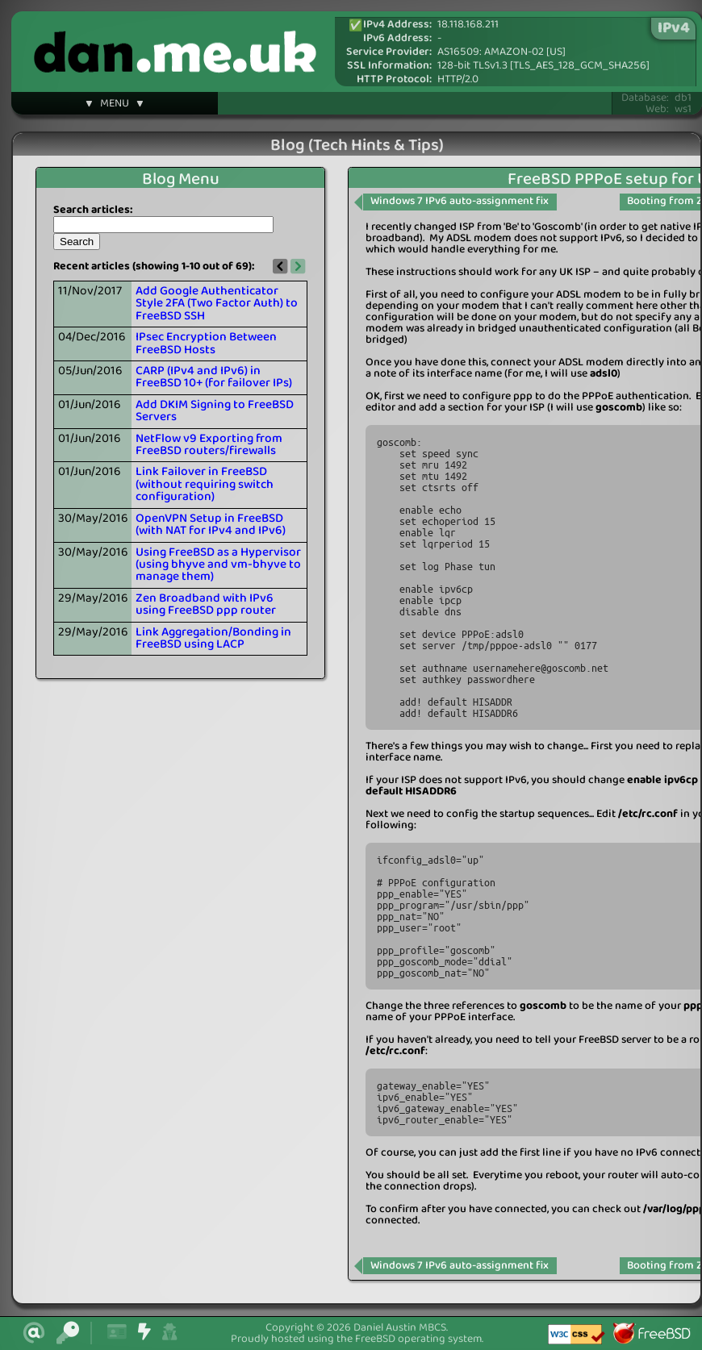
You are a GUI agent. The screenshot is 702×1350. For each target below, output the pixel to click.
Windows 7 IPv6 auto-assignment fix (460, 201)
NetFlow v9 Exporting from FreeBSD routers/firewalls (209, 444)
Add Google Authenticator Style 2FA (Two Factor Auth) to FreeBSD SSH (217, 304)
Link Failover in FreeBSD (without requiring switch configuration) (205, 484)
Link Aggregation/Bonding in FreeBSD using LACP (213, 638)
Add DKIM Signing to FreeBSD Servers (215, 410)
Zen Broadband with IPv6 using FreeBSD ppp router (206, 604)
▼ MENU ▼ (115, 105)
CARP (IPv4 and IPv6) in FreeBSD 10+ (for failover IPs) (214, 377)
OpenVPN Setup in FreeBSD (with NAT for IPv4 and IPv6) (211, 524)
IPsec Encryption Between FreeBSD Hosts (206, 343)
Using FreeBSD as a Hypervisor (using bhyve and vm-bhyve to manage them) (218, 565)
